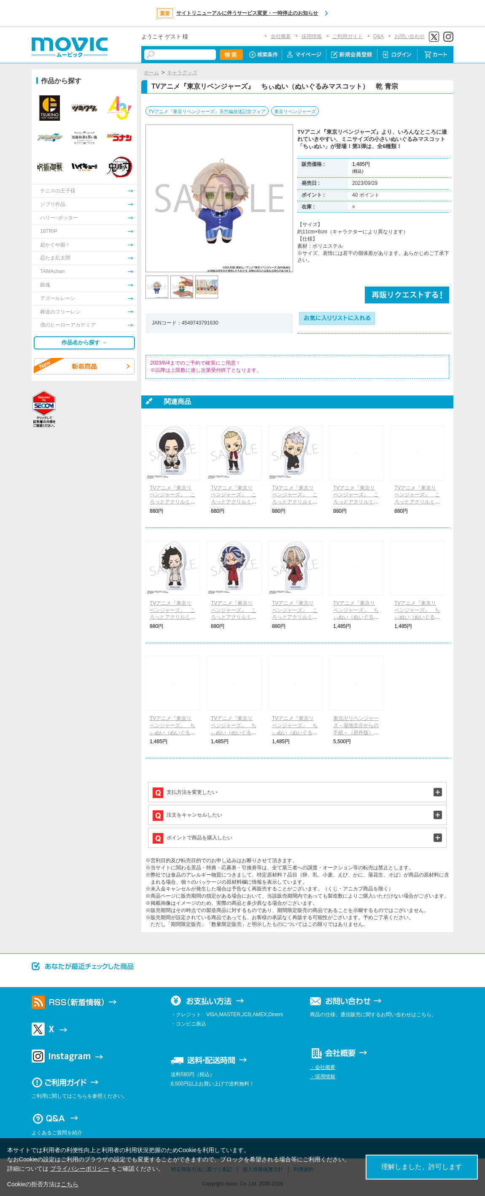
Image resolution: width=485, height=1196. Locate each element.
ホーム (151, 73)
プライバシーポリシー (79, 1168)
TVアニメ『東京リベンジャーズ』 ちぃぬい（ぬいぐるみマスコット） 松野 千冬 (172, 732)
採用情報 (312, 36)
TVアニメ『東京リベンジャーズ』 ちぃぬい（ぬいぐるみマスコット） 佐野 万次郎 (417, 617)
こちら (69, 1184)
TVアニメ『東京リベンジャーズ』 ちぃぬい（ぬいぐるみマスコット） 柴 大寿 (295, 732)
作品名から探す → (84, 342)
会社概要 (281, 36)
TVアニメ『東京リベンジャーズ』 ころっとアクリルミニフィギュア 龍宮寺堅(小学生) (233, 502)
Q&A (378, 36)
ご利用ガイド (347, 36)
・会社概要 (322, 1067)
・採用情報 (322, 1077)
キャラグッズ (182, 73)
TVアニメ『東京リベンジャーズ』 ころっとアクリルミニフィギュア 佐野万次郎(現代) (172, 502)
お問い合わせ (409, 36)
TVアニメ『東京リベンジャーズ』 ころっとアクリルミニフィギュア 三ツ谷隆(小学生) (295, 502)
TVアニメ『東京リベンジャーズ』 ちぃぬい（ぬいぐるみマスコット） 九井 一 (233, 732)
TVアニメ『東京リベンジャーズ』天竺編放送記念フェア (207, 111)
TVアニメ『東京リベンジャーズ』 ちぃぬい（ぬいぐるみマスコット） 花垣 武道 (356, 617)
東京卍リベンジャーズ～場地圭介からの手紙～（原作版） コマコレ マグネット (356, 732)
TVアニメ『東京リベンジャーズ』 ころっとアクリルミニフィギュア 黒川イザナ (295, 617)
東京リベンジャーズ (295, 111)
